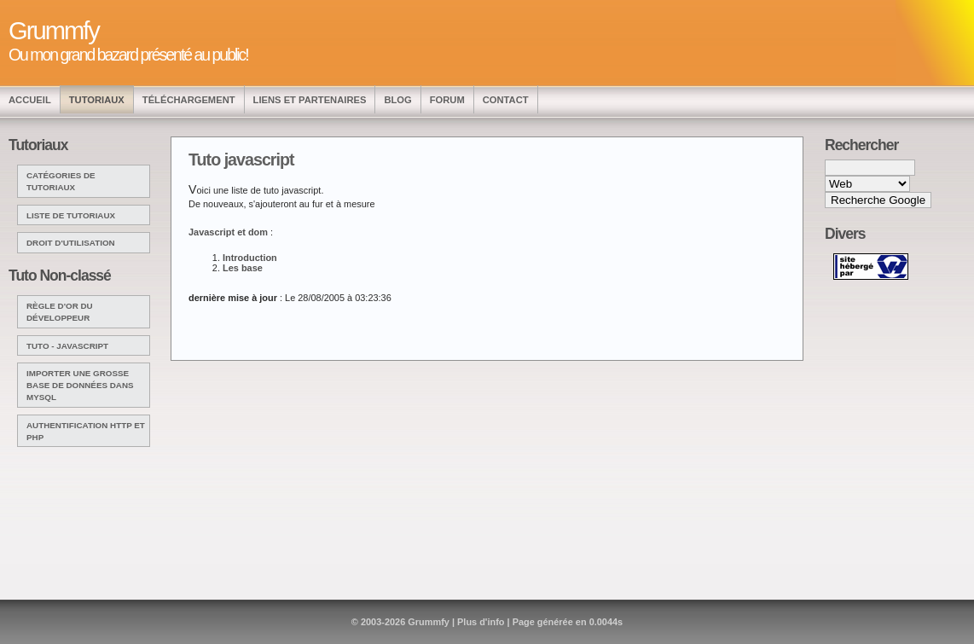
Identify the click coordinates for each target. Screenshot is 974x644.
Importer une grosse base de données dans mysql (80, 385)
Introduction (250, 257)
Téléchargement (188, 100)
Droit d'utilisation (70, 242)
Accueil (30, 100)
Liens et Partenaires (310, 100)
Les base (243, 268)
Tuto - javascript (67, 346)
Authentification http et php (85, 431)
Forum (447, 100)
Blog (397, 100)
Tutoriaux (97, 100)
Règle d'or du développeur (59, 311)
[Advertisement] (880, 296)
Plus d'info (480, 622)
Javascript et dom (228, 232)
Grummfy (428, 622)
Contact (506, 100)
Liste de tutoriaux (70, 215)
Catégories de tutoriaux (61, 181)
